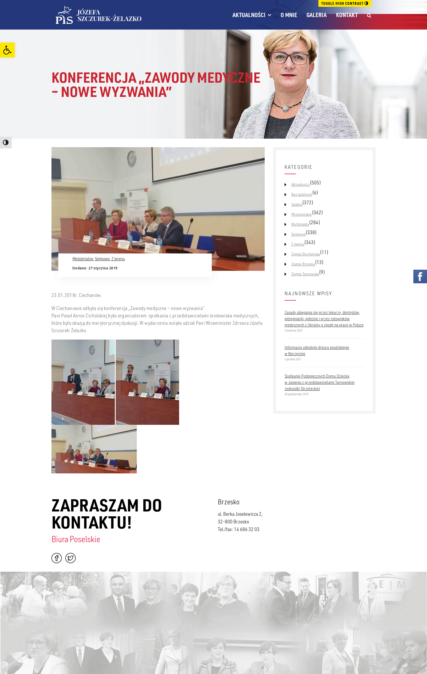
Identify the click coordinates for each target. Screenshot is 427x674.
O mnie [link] (289, 14)
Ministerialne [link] (82, 258)
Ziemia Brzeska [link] (303, 264)
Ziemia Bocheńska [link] (305, 254)
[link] (7, 50)
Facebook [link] (56, 558)
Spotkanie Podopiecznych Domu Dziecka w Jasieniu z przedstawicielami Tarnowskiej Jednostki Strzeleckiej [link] (320, 382)
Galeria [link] (316, 14)
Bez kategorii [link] (301, 194)
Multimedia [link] (300, 224)
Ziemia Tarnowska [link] (305, 273)
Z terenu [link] (118, 258)
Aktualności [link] (249, 14)
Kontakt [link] (347, 14)
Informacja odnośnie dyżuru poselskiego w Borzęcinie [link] (317, 350)
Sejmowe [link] (102, 258)
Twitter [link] (70, 558)
